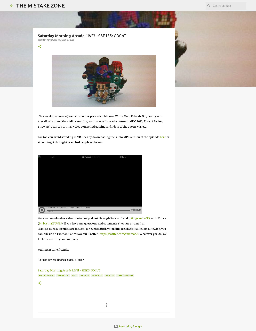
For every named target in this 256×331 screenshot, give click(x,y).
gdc (74, 275)
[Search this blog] (229, 6)
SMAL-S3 (110, 275)
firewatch (63, 275)
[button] (40, 46)
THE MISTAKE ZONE (40, 5)
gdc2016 (84, 275)
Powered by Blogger (128, 326)
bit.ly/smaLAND (139, 218)
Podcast (97, 275)
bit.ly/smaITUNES (50, 223)
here (163, 137)
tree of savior (125, 275)
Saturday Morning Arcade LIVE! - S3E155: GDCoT (69, 270)
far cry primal (46, 275)
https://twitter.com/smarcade (118, 234)
